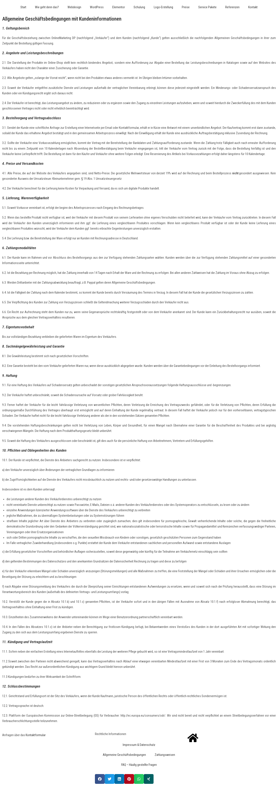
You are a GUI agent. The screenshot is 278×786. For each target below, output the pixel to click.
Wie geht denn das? (47, 7)
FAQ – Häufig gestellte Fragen (139, 764)
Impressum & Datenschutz (139, 745)
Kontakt (253, 7)
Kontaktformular (36, 735)
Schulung (139, 7)
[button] (100, 779)
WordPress (97, 7)
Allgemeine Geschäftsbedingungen (124, 755)
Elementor (118, 7)
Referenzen (232, 7)
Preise (186, 7)
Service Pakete (207, 7)
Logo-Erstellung (163, 7)
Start (23, 7)
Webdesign (74, 7)
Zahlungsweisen (165, 755)
